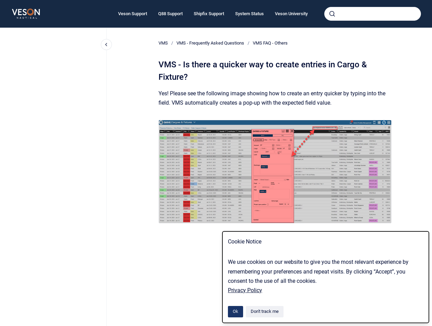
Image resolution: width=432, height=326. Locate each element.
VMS (163, 43)
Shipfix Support (209, 13)
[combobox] (373, 13)
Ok (235, 311)
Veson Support (132, 13)
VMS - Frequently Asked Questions (210, 43)
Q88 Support (170, 13)
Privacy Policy (245, 290)
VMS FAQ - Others (270, 43)
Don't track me (265, 311)
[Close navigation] (106, 44)
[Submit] (332, 13)
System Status (249, 13)
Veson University (291, 13)
